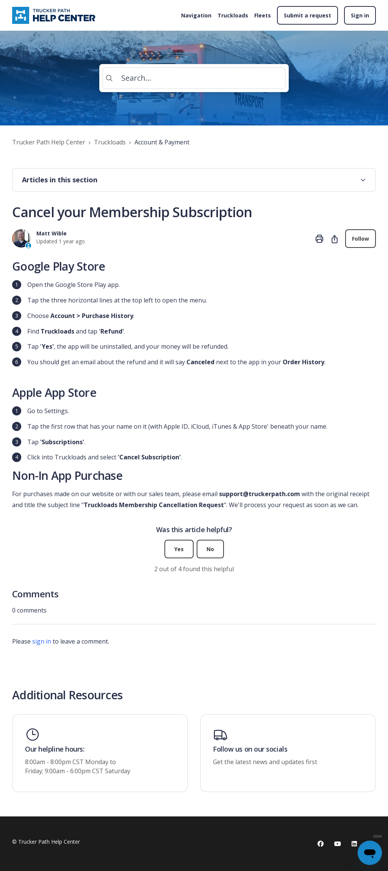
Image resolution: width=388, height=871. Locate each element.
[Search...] (194, 78)
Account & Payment (162, 142)
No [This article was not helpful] (210, 549)
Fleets (262, 15)
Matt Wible (51, 233)
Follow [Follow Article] (360, 238)
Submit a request (307, 15)
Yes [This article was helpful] (179, 549)
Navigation (196, 15)
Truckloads (232, 15)
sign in (41, 641)
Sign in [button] (360, 15)
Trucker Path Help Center (48, 142)
